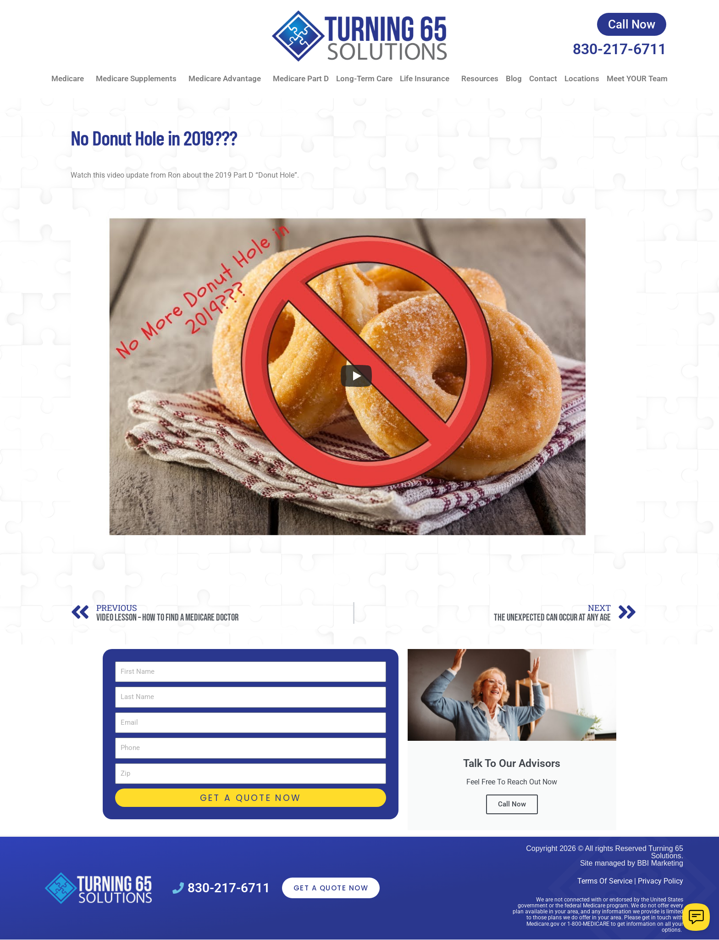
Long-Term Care (364, 78)
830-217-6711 (619, 49)
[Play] (356, 376)
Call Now (512, 804)
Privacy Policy (660, 881)
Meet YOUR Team (637, 78)
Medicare (69, 79)
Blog (514, 78)
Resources (479, 78)
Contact (543, 78)
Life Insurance (427, 79)
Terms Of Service (604, 881)
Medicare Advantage (226, 79)
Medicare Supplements (138, 79)
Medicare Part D (301, 78)
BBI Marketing (660, 863)
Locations (581, 78)
